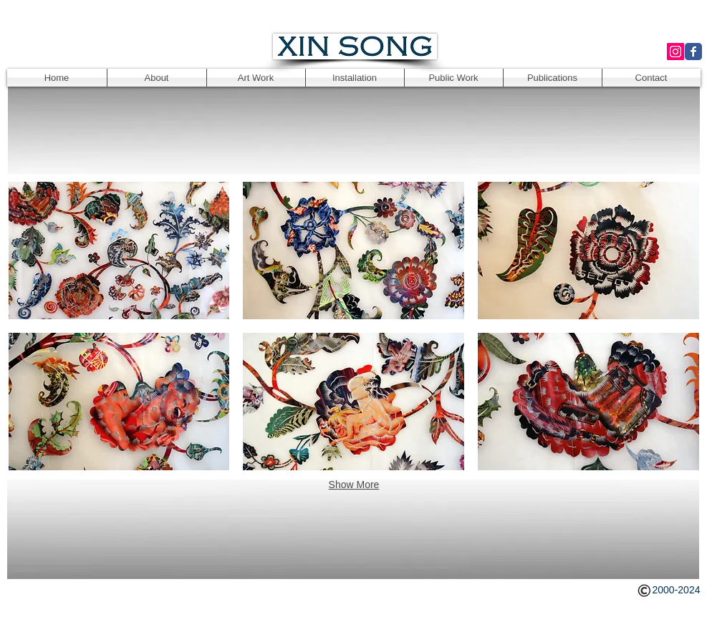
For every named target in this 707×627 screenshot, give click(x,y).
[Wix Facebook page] (693, 51)
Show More (354, 484)
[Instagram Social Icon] (675, 51)
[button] (119, 250)
